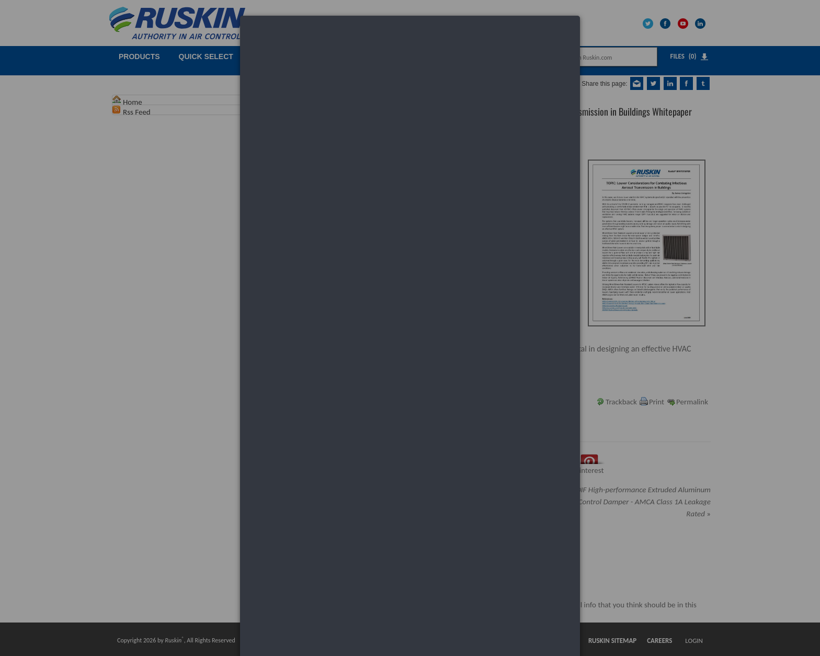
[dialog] (410, 55)
